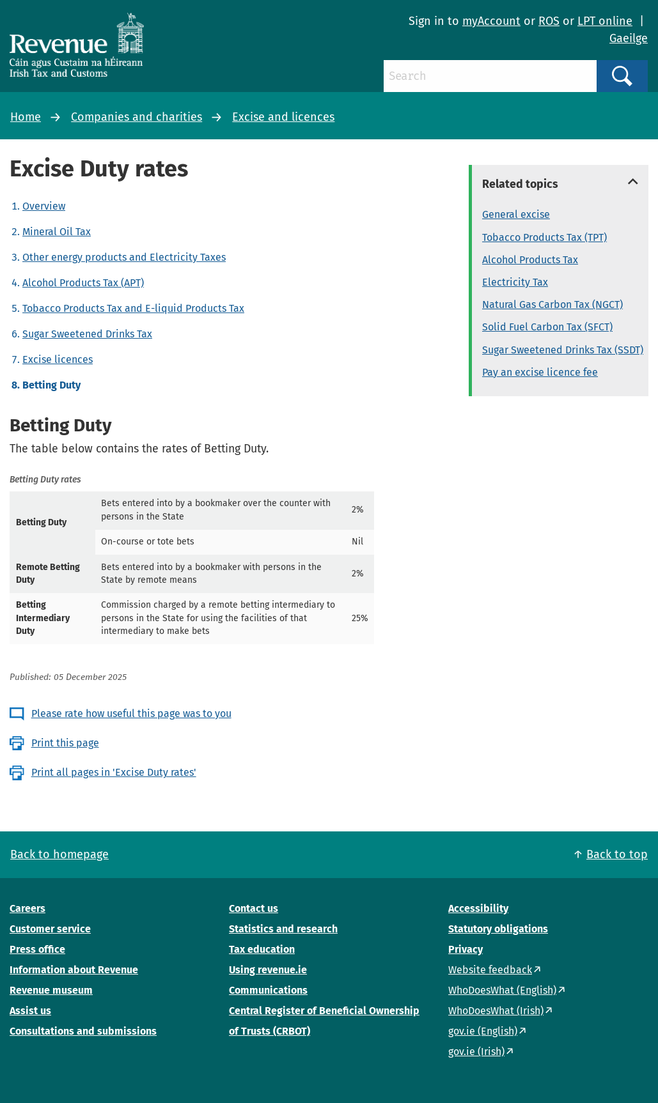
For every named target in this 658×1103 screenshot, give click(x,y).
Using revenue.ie (268, 970)
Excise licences (57, 359)
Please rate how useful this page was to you (131, 713)
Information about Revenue (74, 970)
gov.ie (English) (482, 1031)
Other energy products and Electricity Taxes (124, 257)
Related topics (520, 184)
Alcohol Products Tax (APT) (83, 283)
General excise (516, 214)
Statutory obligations (498, 929)
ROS (549, 21)
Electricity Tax (515, 282)
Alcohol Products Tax (530, 260)
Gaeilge (628, 38)
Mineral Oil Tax (56, 232)
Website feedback (490, 970)
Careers (27, 908)
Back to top (617, 854)
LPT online (604, 21)
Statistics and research (283, 929)
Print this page (65, 743)
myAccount (491, 21)
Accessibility (478, 908)
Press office (37, 949)
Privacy (465, 949)
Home (25, 117)
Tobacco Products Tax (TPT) (544, 237)
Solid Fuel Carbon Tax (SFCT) (547, 327)
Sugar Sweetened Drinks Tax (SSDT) (562, 350)
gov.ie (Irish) (476, 1051)
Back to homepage (59, 854)
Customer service (50, 929)
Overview (43, 206)
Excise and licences (283, 117)
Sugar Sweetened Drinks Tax (87, 334)
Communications (268, 990)
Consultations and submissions (83, 1031)
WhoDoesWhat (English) (502, 990)
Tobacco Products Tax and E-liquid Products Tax (133, 308)
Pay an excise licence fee (540, 372)
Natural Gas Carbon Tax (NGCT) (552, 304)
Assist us (30, 1011)
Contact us (253, 908)
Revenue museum (51, 990)
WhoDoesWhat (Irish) (496, 1011)
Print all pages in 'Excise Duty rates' (113, 772)
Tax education (262, 949)
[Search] (490, 76)
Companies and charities (136, 117)
